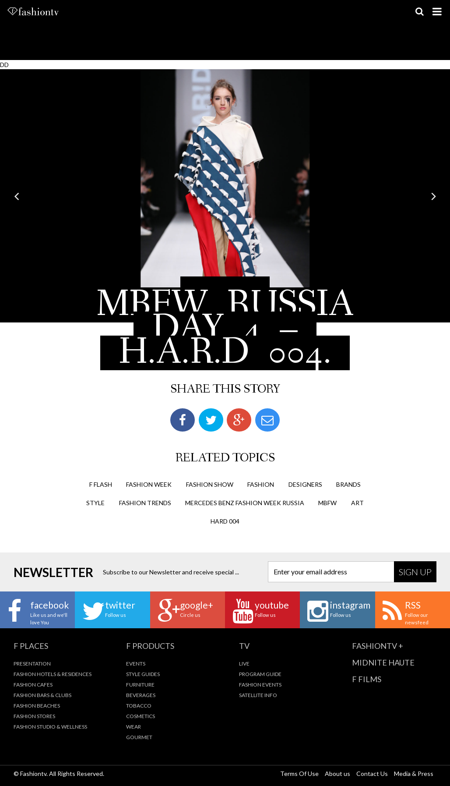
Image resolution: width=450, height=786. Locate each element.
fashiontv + (377, 646)
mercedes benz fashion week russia (244, 502)
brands (348, 484)
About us (337, 773)
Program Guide (260, 674)
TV (244, 646)
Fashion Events (260, 684)
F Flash (100, 484)
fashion (260, 484)
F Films (366, 679)
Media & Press (413, 773)
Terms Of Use (299, 773)
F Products (150, 646)
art (357, 502)
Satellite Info (258, 695)
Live (244, 663)
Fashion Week (149, 484)
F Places (31, 646)
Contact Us (372, 773)
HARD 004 (225, 521)
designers (305, 484)
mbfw (327, 502)
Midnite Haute (383, 662)
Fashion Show (209, 484)
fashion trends (145, 502)
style (95, 502)
